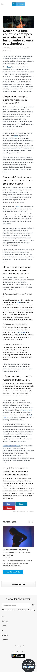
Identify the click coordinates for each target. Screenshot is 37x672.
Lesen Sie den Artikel (13, 572)
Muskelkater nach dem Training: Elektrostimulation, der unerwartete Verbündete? (16, 552)
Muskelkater (30, 511)
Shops (4, 626)
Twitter (21, 504)
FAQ (3, 616)
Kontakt (4, 635)
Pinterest (9, 508)
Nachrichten (22, 511)
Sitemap (4, 621)
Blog (3, 630)
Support (4, 640)
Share (8, 504)
